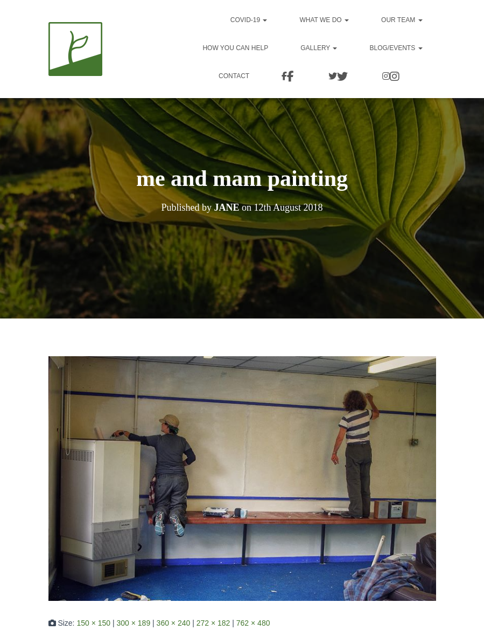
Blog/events (395, 48)
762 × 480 (253, 623)
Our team (401, 20)
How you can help (235, 48)
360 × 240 (174, 623)
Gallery (318, 48)
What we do (324, 20)
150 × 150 (93, 623)
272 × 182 (213, 623)
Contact (254, 76)
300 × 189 (134, 623)
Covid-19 (249, 20)
